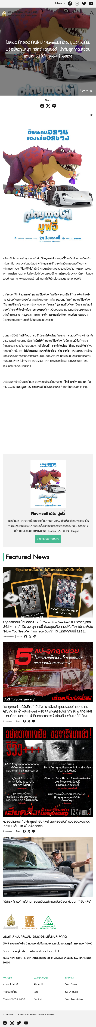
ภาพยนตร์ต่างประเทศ (14, 999)
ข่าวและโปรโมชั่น (11, 984)
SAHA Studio (71, 992)
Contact (38, 999)
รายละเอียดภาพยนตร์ (48, 539)
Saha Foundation (74, 999)
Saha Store (71, 984)
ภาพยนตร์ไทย (10, 992)
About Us (39, 984)
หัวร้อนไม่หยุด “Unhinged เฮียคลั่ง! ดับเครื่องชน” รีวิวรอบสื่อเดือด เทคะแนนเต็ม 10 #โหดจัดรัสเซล (46, 824)
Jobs (36, 992)
